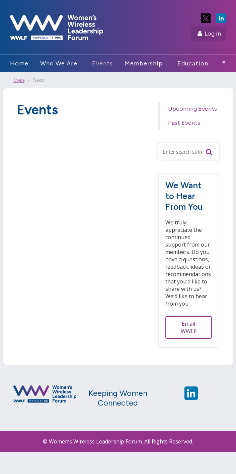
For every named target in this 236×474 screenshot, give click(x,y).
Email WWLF (188, 327)
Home (18, 80)
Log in (213, 33)
